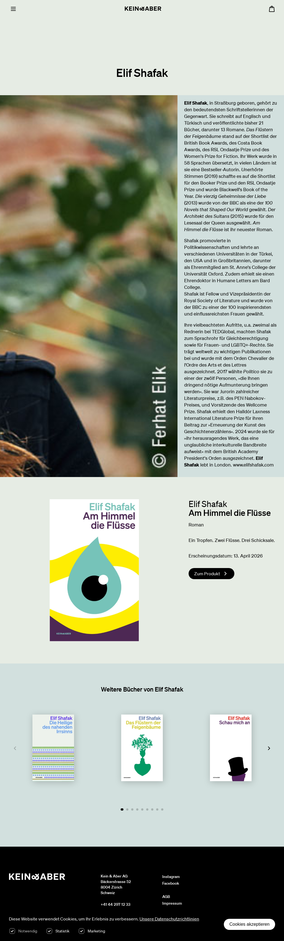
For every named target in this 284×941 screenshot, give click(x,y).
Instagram (171, 876)
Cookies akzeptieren (249, 924)
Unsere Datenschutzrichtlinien (169, 919)
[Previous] (15, 748)
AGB (166, 896)
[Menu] (13, 8)
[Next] (269, 748)
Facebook (170, 883)
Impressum (172, 903)
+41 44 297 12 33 (115, 904)
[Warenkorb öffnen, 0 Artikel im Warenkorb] (271, 9)
